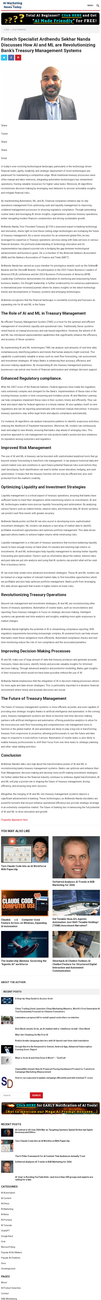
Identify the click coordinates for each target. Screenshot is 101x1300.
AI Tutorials (6, 1225)
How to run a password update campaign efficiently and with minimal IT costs (54, 1078)
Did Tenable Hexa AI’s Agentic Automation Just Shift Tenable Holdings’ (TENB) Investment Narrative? (75, 922)
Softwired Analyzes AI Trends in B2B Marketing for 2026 (43, 1162)
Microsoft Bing (8, 1247)
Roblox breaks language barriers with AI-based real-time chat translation (52, 1040)
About (4, 1282)
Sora (3, 1263)
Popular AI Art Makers (11, 1252)
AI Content (6, 1198)
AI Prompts (6, 1220)
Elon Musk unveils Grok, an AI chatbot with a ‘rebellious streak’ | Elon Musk (52, 1029)
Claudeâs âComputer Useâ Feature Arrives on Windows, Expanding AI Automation (24, 923)
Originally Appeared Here (14, 819)
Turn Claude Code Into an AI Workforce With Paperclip (42, 1141)
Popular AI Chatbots (10, 1258)
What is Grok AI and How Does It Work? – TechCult (40, 1058)
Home (6, 30)
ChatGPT (5, 1230)
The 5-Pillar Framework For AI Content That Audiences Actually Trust (50, 1156)
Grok (3, 1241)
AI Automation (19, 30)
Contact (5, 1293)
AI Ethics (5, 1203)
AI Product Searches (11, 1288)
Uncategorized (8, 1268)
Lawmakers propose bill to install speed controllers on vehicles (47, 1017)
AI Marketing (7, 1209)
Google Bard (7, 1236)
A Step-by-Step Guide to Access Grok (34, 998)
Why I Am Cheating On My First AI (31, 1035)
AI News (5, 1214)
